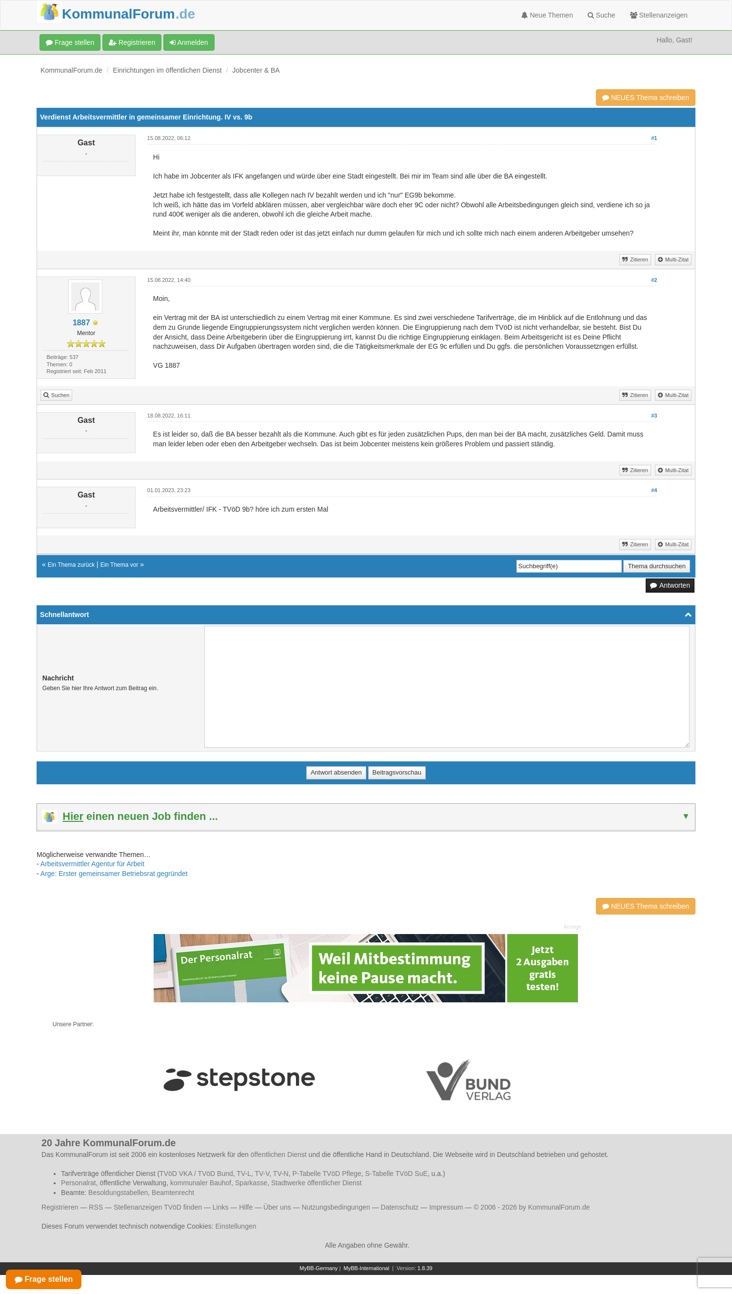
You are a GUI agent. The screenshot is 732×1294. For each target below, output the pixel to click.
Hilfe (246, 1207)
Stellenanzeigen (659, 15)
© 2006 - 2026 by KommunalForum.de (532, 1207)
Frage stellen (70, 42)
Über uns (277, 1207)
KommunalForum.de (71, 70)
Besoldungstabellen (118, 1192)
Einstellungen (235, 1226)
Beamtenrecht (173, 1192)
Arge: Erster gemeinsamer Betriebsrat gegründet (114, 873)
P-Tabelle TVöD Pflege (327, 1173)
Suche (601, 15)
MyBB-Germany (318, 1268)
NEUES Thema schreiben (645, 97)
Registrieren (132, 42)
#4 (654, 490)
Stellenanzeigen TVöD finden (158, 1207)
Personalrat (78, 1183)
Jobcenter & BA (255, 70)
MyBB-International (367, 1268)
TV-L (244, 1173)
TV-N (281, 1173)
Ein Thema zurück (71, 564)
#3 (654, 415)
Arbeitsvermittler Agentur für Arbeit (92, 864)
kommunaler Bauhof (200, 1183)
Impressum (446, 1207)
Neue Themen (547, 15)
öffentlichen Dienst (279, 1154)
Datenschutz (400, 1207)
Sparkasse (251, 1183)
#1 (654, 138)
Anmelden (189, 42)
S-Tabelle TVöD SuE (396, 1173)
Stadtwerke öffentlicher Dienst (316, 1183)
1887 (81, 323)
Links (221, 1207)
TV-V (262, 1173)
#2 (654, 280)
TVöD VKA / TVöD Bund (196, 1173)
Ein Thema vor (119, 564)
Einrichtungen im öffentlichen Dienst (167, 70)
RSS (96, 1207)
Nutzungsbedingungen (336, 1207)
